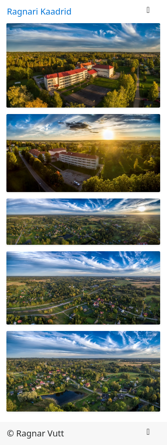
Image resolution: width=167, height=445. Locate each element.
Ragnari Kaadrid (39, 11)
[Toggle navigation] (148, 12)
